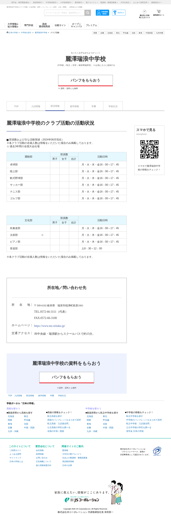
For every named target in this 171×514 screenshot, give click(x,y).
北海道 (110, 33)
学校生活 (113, 106)
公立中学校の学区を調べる (138, 427)
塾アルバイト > (92, 2)
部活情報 (55, 106)
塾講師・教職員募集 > (109, 2)
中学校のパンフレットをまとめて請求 (144, 420)
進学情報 (74, 106)
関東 (10, 420)
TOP (16, 106)
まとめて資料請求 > (141, 2)
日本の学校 (13, 33)
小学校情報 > (66, 2)
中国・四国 (29, 427)
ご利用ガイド (15, 450)
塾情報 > (79, 2)
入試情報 (35, 106)
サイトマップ (15, 458)
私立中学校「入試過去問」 (138, 423)
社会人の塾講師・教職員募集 (74, 458)
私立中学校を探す (134, 416)
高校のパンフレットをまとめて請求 (64, 420)
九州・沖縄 (13, 431)
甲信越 (27, 420)
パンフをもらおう (85, 80)
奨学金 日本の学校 (135, 431)
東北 (26, 416)
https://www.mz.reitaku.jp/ (49, 325)
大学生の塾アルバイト (72, 454)
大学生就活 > (125, 2)
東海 (10, 424)
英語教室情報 (68, 461)
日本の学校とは (16, 461)
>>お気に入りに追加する (104, 65)
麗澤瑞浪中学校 (41, 33)
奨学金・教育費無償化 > (20, 2)
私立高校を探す (54, 416)
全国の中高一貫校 (55, 431)
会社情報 (40, 450)
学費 (93, 106)
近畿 (10, 427)
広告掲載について (43, 461)
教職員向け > (156, 2)
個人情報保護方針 (43, 465)
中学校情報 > (52, 2)
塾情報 (65, 450)
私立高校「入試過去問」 (58, 423)
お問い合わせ (41, 458)
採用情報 (40, 454)
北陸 (26, 424)
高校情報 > (38, 2)
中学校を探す (26, 33)
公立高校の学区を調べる (58, 427)
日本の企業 (67, 465)
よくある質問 (15, 454)
